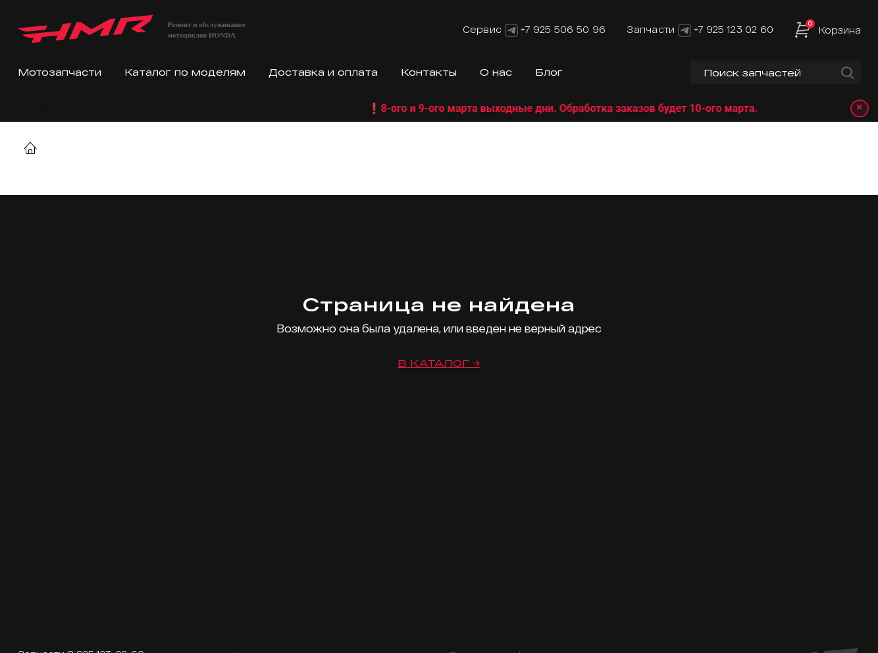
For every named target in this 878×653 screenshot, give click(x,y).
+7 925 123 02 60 (733, 29)
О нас (496, 72)
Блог (549, 72)
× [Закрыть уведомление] (859, 108)
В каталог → (439, 363)
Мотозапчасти (59, 72)
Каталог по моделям (184, 72)
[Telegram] (511, 29)
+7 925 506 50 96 (563, 29)
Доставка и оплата (323, 72)
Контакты (429, 72)
